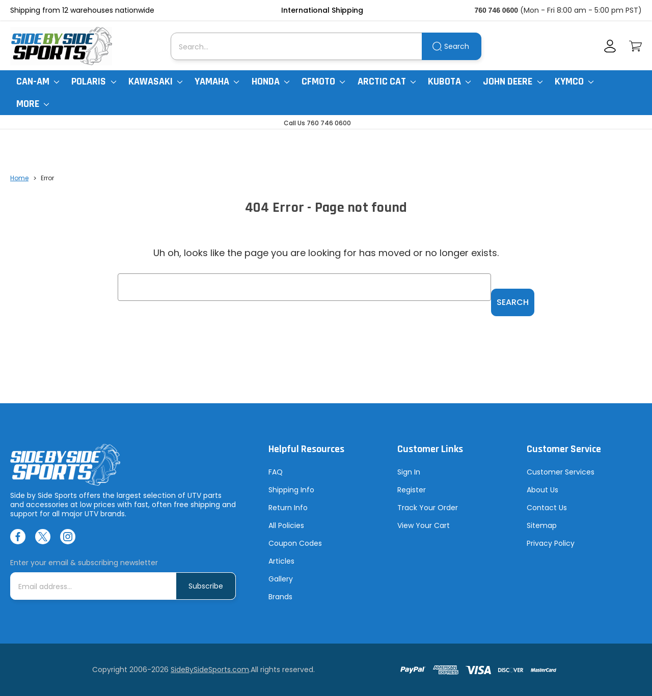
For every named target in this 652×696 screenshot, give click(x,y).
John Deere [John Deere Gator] (512, 81)
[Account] (610, 46)
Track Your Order (427, 508)
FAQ (275, 472)
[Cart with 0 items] (635, 46)
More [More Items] (32, 103)
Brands (280, 597)
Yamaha (217, 81)
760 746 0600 (496, 10)
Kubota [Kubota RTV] (449, 81)
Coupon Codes (295, 543)
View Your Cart (423, 525)
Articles (281, 561)
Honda (270, 81)
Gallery (280, 579)
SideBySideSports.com (210, 669)
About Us (542, 490)
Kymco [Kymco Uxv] (574, 81)
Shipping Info (291, 490)
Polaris (93, 81)
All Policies (286, 525)
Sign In (408, 472)
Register (411, 490)
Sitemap (542, 525)
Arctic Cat (387, 81)
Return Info (288, 508)
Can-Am (37, 81)
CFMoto (323, 81)
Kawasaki (155, 81)
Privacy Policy (551, 543)
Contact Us (547, 508)
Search (456, 46)
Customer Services (560, 472)
